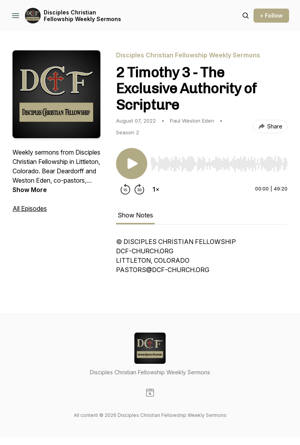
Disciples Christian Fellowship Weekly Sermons (82, 16)
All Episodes (29, 208)
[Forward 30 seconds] (139, 189)
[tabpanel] (202, 259)
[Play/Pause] (131, 163)
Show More (29, 190)
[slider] (219, 164)
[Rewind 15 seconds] (125, 189)
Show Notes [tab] (135, 215)
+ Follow (271, 15)
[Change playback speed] (156, 189)
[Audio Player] (219, 161)
